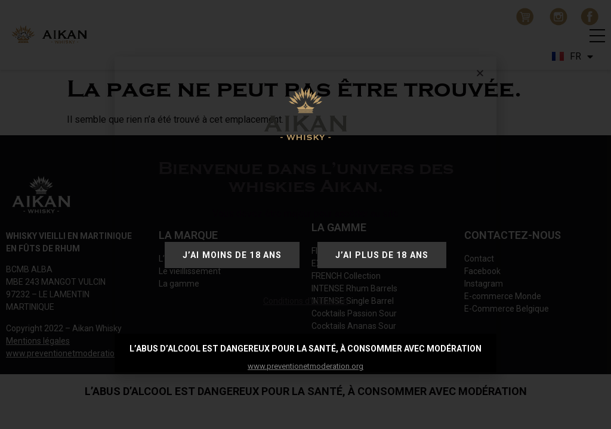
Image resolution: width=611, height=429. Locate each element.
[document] (305, 214)
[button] (480, 73)
